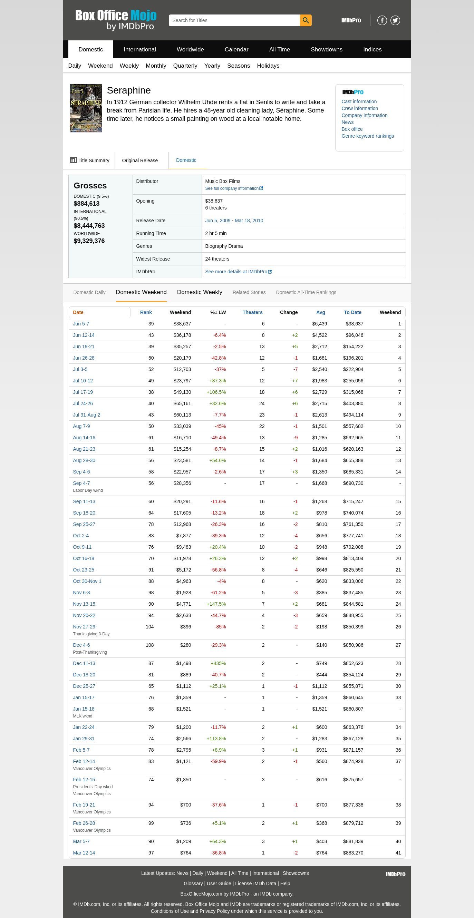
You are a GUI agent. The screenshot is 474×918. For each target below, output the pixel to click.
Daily (74, 65)
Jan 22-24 (84, 727)
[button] (370, 139)
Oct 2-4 (81, 535)
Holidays (268, 65)
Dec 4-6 (81, 645)
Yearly (212, 65)
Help (285, 883)
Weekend (100, 65)
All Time (279, 49)
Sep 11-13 (84, 501)
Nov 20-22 (84, 615)
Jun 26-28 (84, 358)
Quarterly (185, 65)
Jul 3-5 (80, 369)
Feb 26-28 (84, 823)
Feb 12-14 (84, 761)
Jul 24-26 (83, 403)
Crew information (360, 108)
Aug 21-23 (84, 449)
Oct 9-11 (82, 547)
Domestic (91, 49)
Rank (146, 312)
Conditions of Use (170, 911)
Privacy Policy (215, 911)
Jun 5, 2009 (218, 220)
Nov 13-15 (84, 604)
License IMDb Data (255, 883)
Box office (352, 129)
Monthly (156, 65)
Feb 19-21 (84, 805)
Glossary (193, 883)
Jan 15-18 (84, 709)
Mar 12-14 (84, 853)
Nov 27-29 (84, 626)
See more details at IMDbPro (239, 271)
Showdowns (326, 49)
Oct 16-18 (83, 558)
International (140, 49)
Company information (365, 115)
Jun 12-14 (84, 335)
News (348, 122)
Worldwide (190, 49)
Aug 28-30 (84, 460)
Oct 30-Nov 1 (87, 581)
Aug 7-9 (81, 426)
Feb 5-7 (81, 750)
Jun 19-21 (84, 346)
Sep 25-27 (84, 524)
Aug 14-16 (84, 437)
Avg (320, 312)
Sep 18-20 (84, 513)
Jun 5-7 (81, 323)
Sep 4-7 (81, 483)
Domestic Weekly (199, 292)
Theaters (253, 312)
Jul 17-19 (83, 392)
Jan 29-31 (84, 738)
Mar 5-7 (81, 841)
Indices (372, 49)
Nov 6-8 (81, 592)
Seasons (238, 65)
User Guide (219, 883)
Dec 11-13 (84, 663)
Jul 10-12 (83, 380)
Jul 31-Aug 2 (86, 415)
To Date (352, 312)
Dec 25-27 (84, 686)
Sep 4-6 (81, 472)
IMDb (265, 894)
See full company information (234, 188)
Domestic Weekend (141, 292)
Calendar (237, 49)
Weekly (129, 65)
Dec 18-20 (84, 674)
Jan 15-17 (84, 697)
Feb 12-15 (84, 779)
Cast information (359, 101)
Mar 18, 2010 (249, 220)
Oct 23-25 (83, 570)
